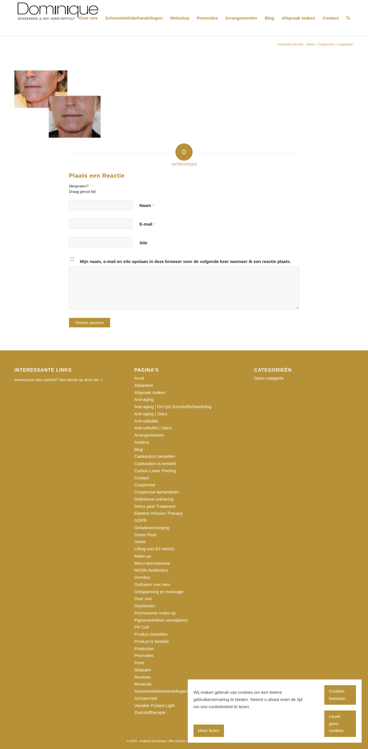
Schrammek (145, 698)
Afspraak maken (149, 392)
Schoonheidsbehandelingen (160, 691)
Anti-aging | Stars (150, 413)
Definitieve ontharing (154, 499)
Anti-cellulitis (146, 420)
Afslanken (143, 385)
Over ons (143, 598)
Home (140, 541)
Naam (146, 205)
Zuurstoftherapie (150, 712)
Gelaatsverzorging (151, 527)
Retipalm (142, 669)
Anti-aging (144, 399)
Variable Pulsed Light (154, 705)
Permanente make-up (155, 612)
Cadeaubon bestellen (154, 456)
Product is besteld (151, 641)
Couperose (144, 484)
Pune (139, 662)
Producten (144, 648)
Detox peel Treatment (154, 506)
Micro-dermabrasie (152, 563)
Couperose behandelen (156, 491)
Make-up (142, 556)
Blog (138, 449)
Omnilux (142, 577)
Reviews (142, 677)
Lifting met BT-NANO (154, 548)
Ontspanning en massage (158, 591)
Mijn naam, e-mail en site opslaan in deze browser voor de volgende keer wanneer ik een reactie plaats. (185, 261)
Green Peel (145, 534)
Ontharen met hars (152, 584)
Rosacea (142, 683)
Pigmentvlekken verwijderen (161, 620)
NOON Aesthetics (151, 570)
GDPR (140, 520)
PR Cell (141, 627)
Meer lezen (208, 730)
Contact (141, 477)
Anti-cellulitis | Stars (153, 427)
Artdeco (141, 442)
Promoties (144, 655)
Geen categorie (269, 378)
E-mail (147, 224)
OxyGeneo (144, 605)
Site (143, 242)
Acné (139, 378)
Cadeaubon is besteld (155, 463)
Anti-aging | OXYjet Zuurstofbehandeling (172, 406)
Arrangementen (149, 435)
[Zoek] (348, 18)
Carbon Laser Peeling (155, 470)
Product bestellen (151, 634)
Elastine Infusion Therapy (158, 513)
